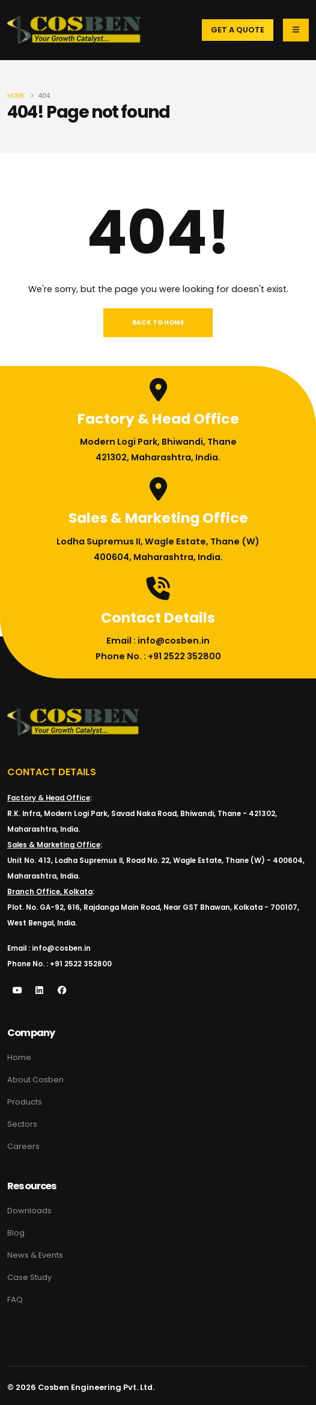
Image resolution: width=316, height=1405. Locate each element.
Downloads (29, 1210)
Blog (16, 1233)
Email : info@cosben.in (158, 641)
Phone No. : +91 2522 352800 (158, 656)
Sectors (22, 1124)
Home (16, 95)
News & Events (35, 1255)
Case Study (29, 1277)
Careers (23, 1146)
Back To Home (158, 322)
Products (24, 1102)
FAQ (15, 1299)
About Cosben (35, 1079)
